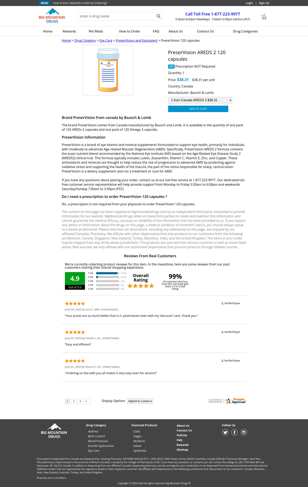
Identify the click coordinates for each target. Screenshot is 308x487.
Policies (182, 435)
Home (47, 31)
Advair (137, 446)
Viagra (137, 436)
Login (249, 3)
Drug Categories (245, 31)
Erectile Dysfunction (101, 446)
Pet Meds (96, 31)
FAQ (156, 31)
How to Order (129, 31)
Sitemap (182, 450)
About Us (176, 31)
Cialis (136, 431)
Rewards (69, 31)
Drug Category (85, 40)
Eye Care (105, 40)
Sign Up (264, 3)
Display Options (113, 401)
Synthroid (139, 451)
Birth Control (96, 436)
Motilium (139, 441)
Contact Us (205, 31)
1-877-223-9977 (212, 14)
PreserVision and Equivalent (137, 40)
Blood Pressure (98, 441)
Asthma (93, 431)
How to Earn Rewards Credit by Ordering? (80, 3)
